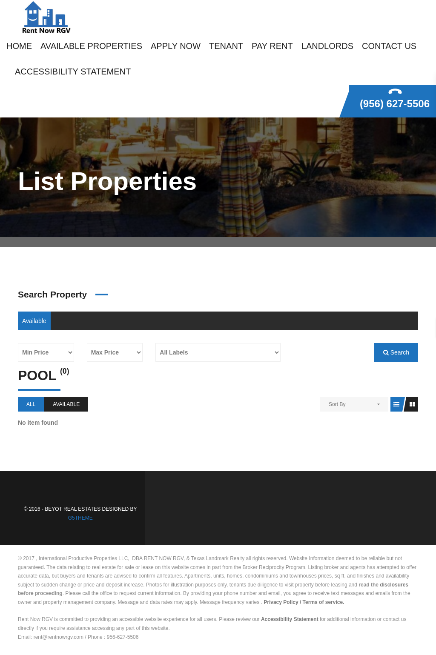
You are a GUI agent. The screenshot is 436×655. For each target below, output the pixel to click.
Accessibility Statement (289, 619)
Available (34, 320)
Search (396, 352)
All (30, 404)
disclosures (394, 585)
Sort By (337, 404)
